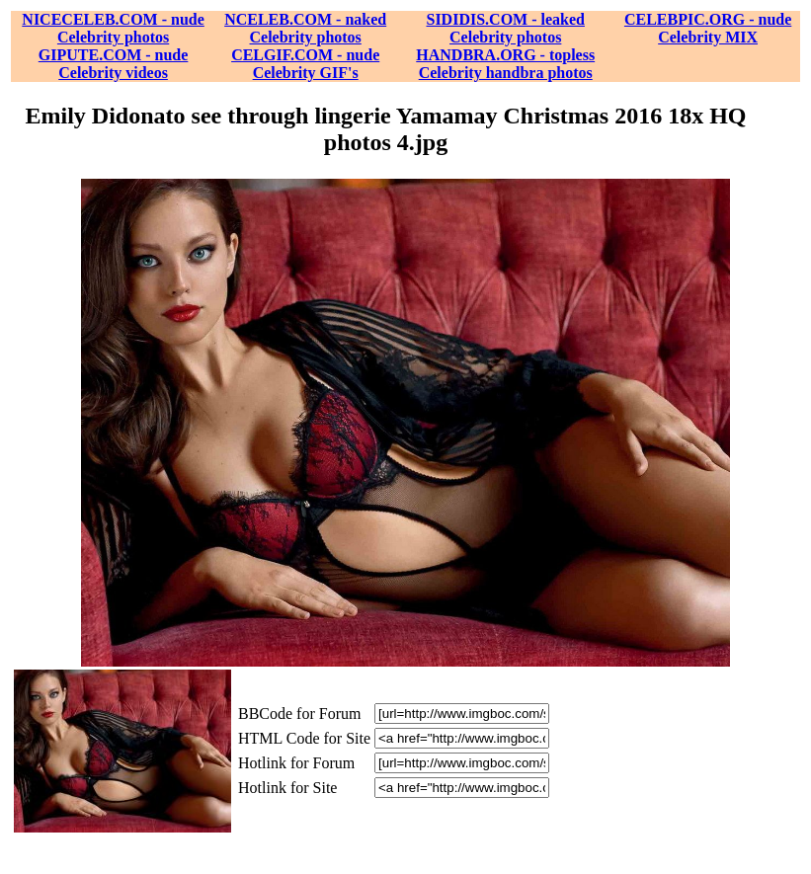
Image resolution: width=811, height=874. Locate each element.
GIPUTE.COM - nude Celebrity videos (114, 63)
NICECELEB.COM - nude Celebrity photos (112, 28)
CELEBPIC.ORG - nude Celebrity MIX (707, 28)
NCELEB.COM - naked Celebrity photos (305, 28)
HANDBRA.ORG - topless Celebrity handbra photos (505, 63)
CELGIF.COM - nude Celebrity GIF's (305, 63)
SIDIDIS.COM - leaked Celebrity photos (505, 28)
